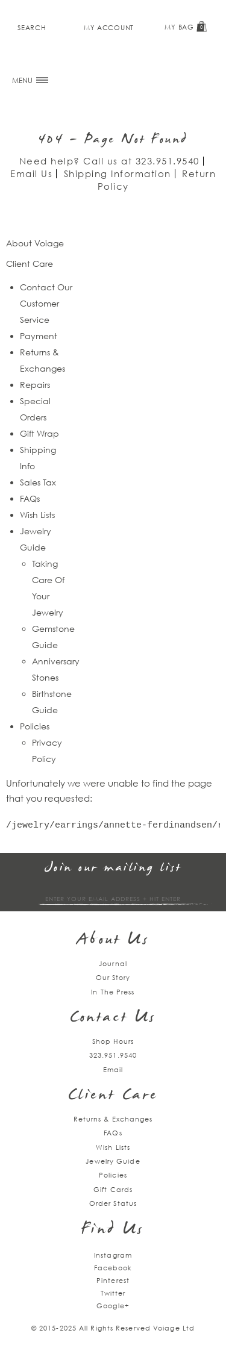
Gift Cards (113, 1189)
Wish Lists (37, 515)
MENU (30, 80)
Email (113, 1069)
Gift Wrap (39, 433)
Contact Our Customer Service (46, 303)
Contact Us (113, 1018)
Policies (34, 726)
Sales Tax (38, 482)
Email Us (31, 173)
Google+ (113, 1305)
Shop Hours (113, 1041)
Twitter (113, 1293)
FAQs (30, 498)
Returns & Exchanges (113, 1119)
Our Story (113, 977)
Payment (38, 336)
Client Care (113, 1096)
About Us (113, 940)
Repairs (35, 384)
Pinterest (113, 1280)
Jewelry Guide (113, 1161)
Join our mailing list (113, 868)
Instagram (113, 1255)
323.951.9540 (167, 160)
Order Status (113, 1203)
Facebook (113, 1268)
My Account (109, 27)
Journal (113, 963)
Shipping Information (117, 173)
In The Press (112, 992)
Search (31, 27)
